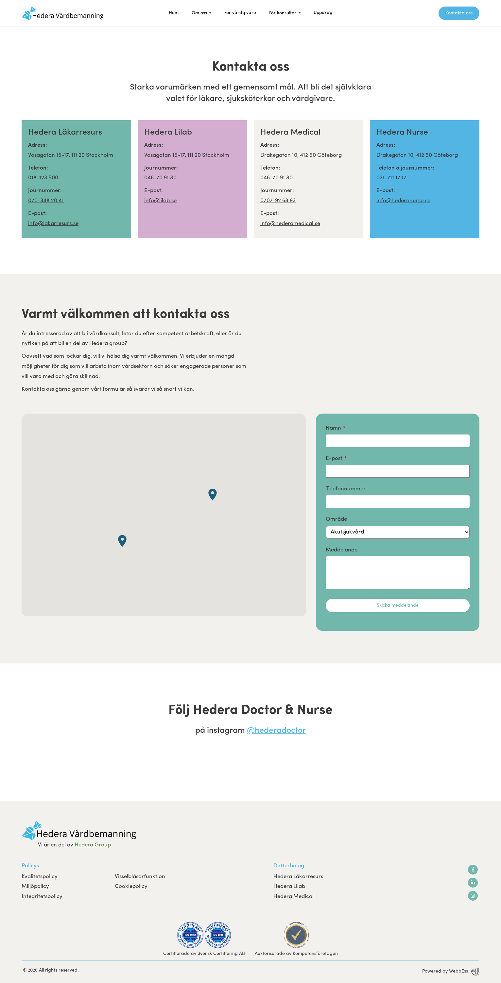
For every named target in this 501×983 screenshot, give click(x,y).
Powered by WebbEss (450, 971)
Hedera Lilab (289, 886)
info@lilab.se (160, 201)
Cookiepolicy (131, 886)
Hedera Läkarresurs (298, 876)
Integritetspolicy (42, 896)
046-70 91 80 (160, 178)
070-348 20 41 (46, 201)
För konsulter (282, 13)
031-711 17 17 (391, 178)
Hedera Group (93, 845)
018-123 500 (43, 178)
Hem (174, 12)
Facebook (473, 869)
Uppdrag (323, 12)
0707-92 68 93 (278, 201)
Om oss (199, 13)
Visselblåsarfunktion (140, 876)
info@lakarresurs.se (53, 223)
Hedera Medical (293, 896)
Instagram (473, 895)
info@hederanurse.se (403, 201)
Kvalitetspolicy (40, 876)
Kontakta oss (459, 13)
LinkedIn (473, 882)
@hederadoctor (276, 731)
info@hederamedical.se (290, 223)
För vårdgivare (240, 12)
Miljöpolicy (35, 886)
